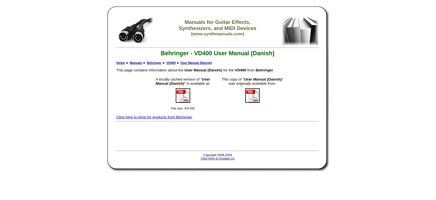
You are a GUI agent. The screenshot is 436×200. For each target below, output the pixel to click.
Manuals (136, 62)
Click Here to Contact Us (218, 158)
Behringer (154, 62)
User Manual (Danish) (196, 62)
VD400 (171, 62)
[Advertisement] (218, 136)
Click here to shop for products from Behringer (154, 117)
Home (121, 62)
